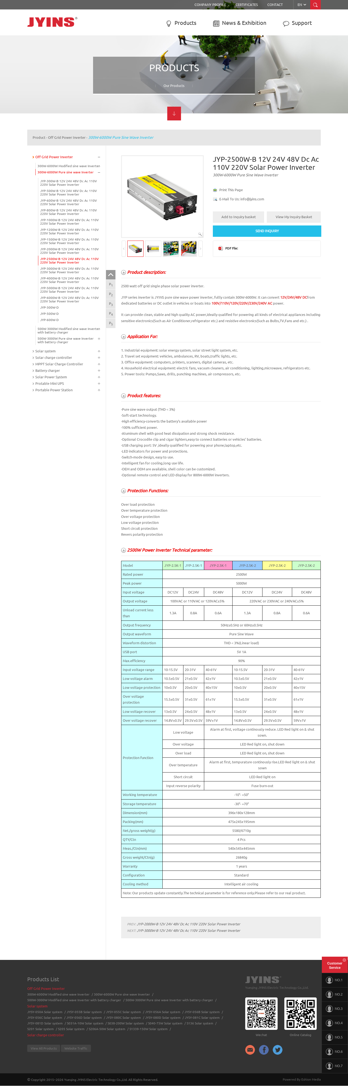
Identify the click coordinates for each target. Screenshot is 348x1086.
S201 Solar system (40, 1029)
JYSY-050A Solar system (44, 1012)
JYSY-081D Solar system (45, 1023)
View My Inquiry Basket (294, 217)
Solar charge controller (53, 357)
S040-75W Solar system (165, 1023)
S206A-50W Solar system (107, 1029)
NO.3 (334, 1008)
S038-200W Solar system (126, 1023)
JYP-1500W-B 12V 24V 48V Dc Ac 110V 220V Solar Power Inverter (69, 241)
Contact (275, 4)
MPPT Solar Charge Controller (59, 364)
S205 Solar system (71, 1029)
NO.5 (334, 1037)
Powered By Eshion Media (302, 1079)
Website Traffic (75, 1048)
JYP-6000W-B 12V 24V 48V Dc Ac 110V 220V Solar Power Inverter (69, 299)
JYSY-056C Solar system (44, 1017)
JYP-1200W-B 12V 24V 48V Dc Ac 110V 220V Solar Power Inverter (69, 231)
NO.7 (334, 1066)
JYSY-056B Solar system (202, 1012)
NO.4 (334, 1023)
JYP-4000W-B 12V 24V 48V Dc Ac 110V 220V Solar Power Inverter (69, 280)
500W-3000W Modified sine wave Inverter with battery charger (68, 330)
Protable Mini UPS (49, 383)
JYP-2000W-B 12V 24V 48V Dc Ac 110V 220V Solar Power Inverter (69, 250)
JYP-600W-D (49, 320)
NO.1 (334, 980)
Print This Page (231, 190)
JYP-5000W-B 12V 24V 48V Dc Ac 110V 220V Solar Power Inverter (69, 289)
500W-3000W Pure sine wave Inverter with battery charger (65, 340)
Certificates (247, 4)
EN (302, 4)
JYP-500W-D (49, 313)
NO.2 (334, 994)
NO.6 (334, 1051)
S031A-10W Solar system (85, 1023)
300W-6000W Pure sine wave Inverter (120, 137)
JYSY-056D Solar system (84, 1017)
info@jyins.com (252, 199)
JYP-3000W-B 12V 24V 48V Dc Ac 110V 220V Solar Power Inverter (69, 270)
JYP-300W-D (49, 307)
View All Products (44, 1048)
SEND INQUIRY (267, 231)
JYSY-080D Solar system (162, 1017)
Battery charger (47, 370)
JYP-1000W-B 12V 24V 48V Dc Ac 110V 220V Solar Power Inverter (69, 221)
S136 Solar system (200, 1023)
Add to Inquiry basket (238, 217)
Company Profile (210, 4)
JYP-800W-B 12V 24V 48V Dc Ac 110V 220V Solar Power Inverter (68, 211)
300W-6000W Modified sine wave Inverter (68, 166)
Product (39, 137)
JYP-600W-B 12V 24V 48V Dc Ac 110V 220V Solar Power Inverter (68, 202)
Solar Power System (51, 377)
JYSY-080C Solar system (123, 1017)
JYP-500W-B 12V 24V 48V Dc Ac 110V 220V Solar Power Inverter (68, 192)
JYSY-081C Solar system (202, 1017)
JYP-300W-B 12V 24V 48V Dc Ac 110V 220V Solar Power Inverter (68, 182)
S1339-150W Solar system (148, 1029)
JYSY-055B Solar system (84, 1012)
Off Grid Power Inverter (67, 137)
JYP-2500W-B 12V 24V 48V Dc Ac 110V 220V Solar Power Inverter (69, 260)
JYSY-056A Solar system (162, 1012)
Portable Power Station (54, 390)
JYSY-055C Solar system (123, 1012)
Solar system (45, 351)
